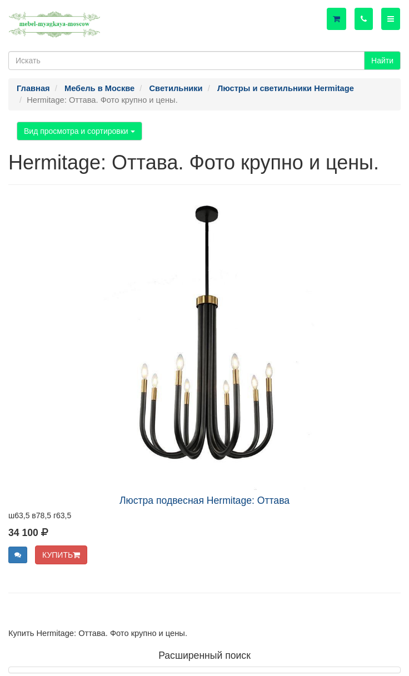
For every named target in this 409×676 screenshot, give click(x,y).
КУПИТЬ (61, 554)
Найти (382, 60)
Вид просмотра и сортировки (79, 131)
